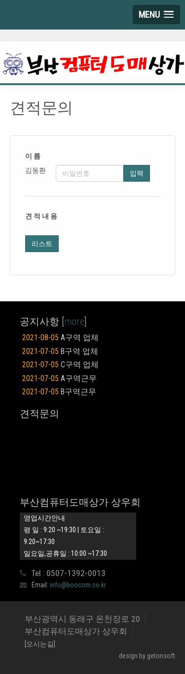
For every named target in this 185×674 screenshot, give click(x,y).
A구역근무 (59, 378)
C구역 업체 (60, 364)
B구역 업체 (60, 351)
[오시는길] (40, 644)
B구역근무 (59, 391)
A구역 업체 (60, 337)
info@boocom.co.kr (78, 585)
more (74, 321)
